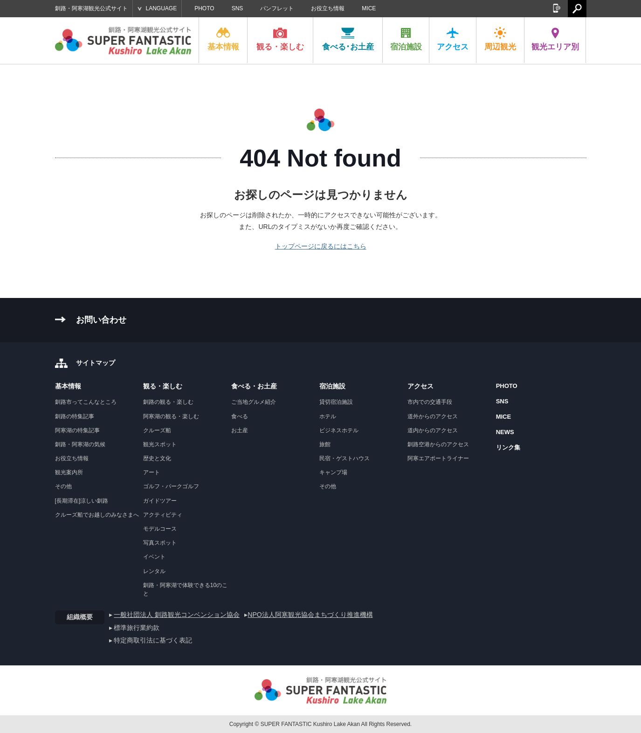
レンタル (154, 571)
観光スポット (160, 444)
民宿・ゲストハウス (344, 458)
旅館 (325, 444)
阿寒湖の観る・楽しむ (171, 416)
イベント (154, 556)
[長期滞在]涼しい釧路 (82, 501)
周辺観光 (500, 39)
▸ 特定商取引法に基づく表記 (151, 640)
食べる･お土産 (348, 39)
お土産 (239, 430)
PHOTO (204, 8)
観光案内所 (69, 472)
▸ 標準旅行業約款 (134, 627)
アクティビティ (162, 515)
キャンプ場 (333, 472)
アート (151, 472)
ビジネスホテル (338, 430)
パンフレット (277, 8)
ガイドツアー (160, 501)
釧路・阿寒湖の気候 (80, 444)
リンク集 (508, 447)
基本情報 (223, 39)
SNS (237, 8)
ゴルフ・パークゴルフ (171, 486)
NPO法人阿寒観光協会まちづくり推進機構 (310, 614)
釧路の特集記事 (74, 416)
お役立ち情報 (328, 8)
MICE (369, 8)
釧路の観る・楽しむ (168, 402)
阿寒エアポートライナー (438, 458)
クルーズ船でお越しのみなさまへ (97, 515)
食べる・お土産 (254, 386)
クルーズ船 (157, 430)
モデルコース (160, 529)
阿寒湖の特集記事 (77, 430)
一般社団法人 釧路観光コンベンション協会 (177, 614)
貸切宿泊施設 (336, 402)
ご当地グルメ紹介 (253, 402)
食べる (239, 416)
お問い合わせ (101, 320)
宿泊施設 (406, 39)
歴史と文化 (157, 458)
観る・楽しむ (280, 39)
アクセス (453, 39)
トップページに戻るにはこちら (320, 246)
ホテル (327, 416)
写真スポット (160, 542)
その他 (63, 486)
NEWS (505, 432)
